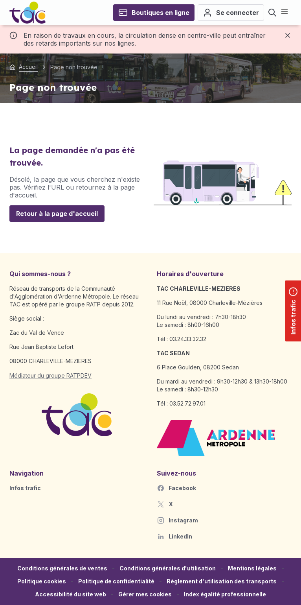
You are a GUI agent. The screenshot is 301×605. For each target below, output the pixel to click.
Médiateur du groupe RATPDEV (50, 375)
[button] (145, 594)
